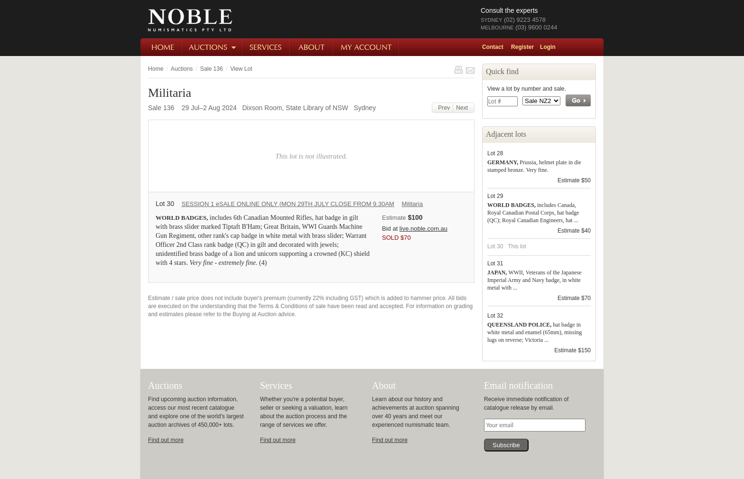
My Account (367, 47)
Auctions (213, 47)
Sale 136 (211, 69)
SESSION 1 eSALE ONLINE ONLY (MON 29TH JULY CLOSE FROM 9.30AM (287, 203)
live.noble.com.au (423, 228)
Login (548, 47)
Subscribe (506, 445)
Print (458, 70)
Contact (492, 47)
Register (522, 47)
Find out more (166, 440)
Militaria (412, 203)
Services (266, 47)
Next (463, 107)
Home (161, 47)
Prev (442, 107)
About (312, 47)
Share (470, 70)
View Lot (241, 69)
